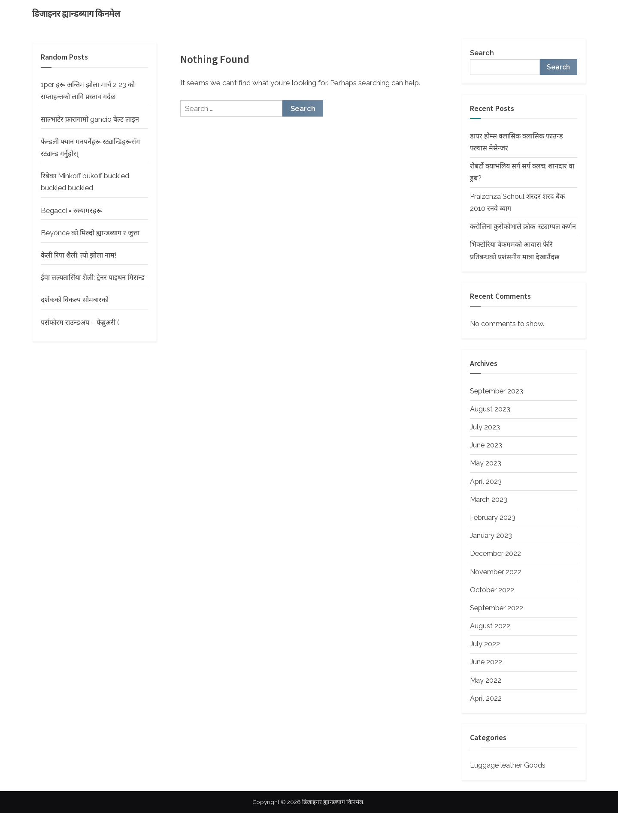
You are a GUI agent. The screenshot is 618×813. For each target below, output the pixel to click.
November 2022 (495, 572)
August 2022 (490, 626)
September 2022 (496, 608)
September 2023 (496, 391)
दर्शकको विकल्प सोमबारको (75, 300)
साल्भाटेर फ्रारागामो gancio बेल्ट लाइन (90, 119)
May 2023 (485, 463)
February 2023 (492, 517)
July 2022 (485, 644)
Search (482, 53)
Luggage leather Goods (507, 765)
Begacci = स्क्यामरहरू (71, 211)
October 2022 (492, 590)
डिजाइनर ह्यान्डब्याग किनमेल (76, 13)
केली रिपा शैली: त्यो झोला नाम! (78, 255)
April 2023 (486, 481)
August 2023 (490, 409)
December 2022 (495, 553)
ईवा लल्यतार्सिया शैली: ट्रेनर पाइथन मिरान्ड (93, 277)
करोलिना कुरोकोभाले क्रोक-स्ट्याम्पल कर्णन (523, 226)
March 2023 (488, 499)
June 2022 (486, 662)
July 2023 (485, 427)
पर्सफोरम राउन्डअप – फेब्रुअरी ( (80, 322)
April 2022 (486, 698)
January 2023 (491, 535)
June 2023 (486, 445)
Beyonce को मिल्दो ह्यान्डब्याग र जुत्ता (90, 233)
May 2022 (485, 680)
